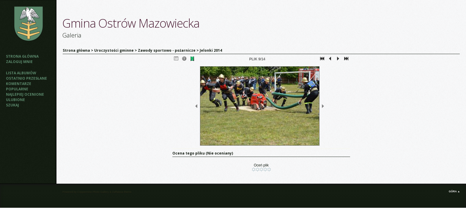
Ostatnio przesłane (26, 78)
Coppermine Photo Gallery (93, 192)
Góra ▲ (454, 191)
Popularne (17, 89)
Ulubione (15, 99)
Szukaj (12, 105)
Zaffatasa (117, 192)
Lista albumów (21, 72)
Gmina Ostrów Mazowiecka (130, 23)
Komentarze (18, 83)
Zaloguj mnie (19, 61)
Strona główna (22, 56)
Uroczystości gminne (114, 50)
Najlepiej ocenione (25, 94)
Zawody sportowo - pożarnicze (167, 50)
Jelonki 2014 (211, 50)
